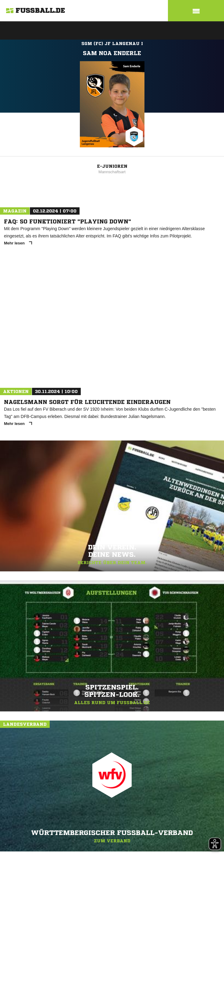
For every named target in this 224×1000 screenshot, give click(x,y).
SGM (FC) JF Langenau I (112, 43)
